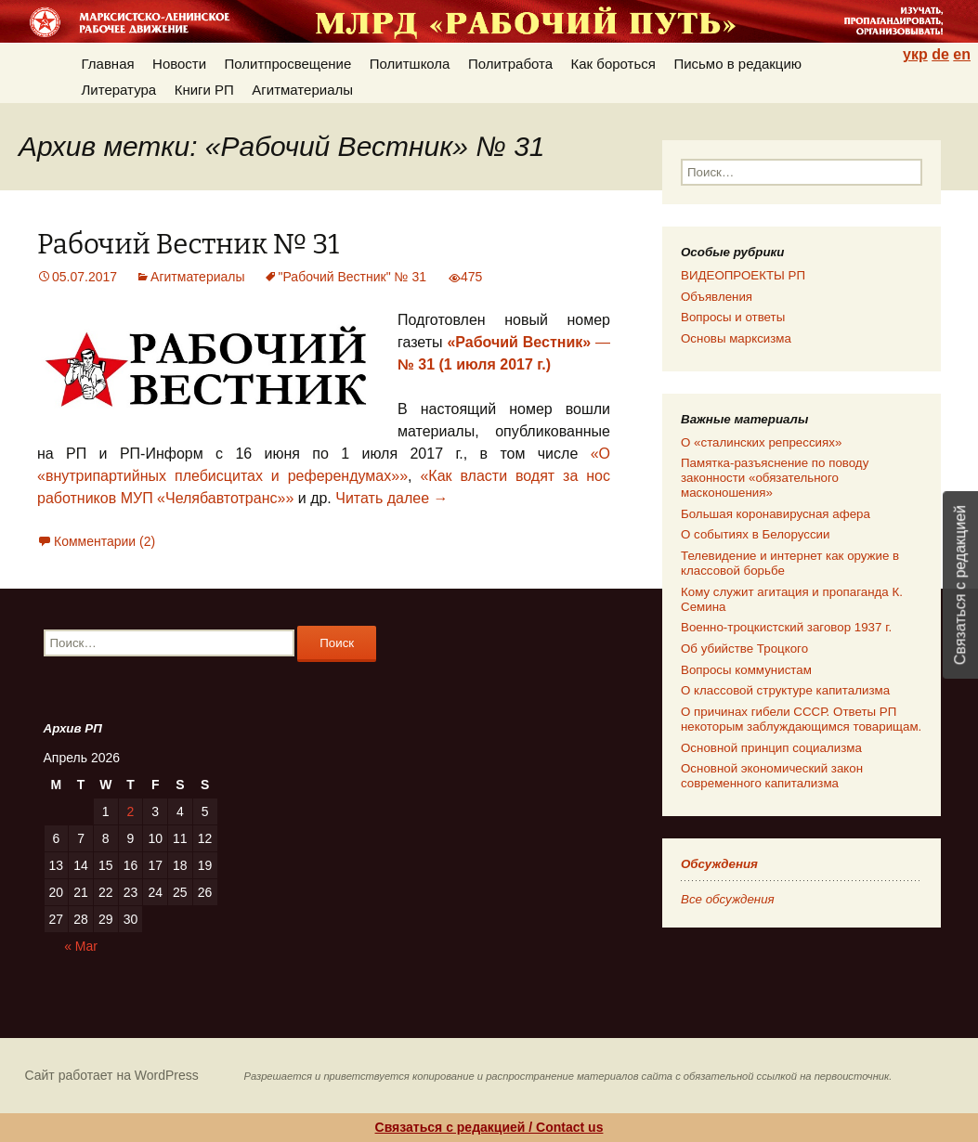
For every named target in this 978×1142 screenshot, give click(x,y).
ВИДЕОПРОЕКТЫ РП (743, 275)
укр (915, 54)
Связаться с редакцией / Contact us (489, 1127)
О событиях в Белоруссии (755, 534)
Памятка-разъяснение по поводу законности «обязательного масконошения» (774, 478)
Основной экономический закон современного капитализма (772, 775)
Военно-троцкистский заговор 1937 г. (786, 627)
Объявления (716, 297)
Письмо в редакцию (737, 63)
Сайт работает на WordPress (112, 1075)
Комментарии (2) (104, 541)
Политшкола (410, 63)
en (962, 54)
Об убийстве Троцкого (744, 648)
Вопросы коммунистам (746, 670)
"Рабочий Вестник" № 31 (353, 276)
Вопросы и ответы (733, 317)
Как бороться (613, 63)
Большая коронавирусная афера (775, 514)
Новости (179, 63)
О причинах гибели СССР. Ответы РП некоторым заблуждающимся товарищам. (801, 719)
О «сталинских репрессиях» (761, 442)
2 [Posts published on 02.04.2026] (131, 811)
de (940, 54)
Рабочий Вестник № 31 (188, 244)
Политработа (510, 63)
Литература (119, 89)
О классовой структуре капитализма (785, 690)
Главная (108, 63)
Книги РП (204, 89)
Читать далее (391, 498)
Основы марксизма (736, 338)
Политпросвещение (288, 63)
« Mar (81, 946)
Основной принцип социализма (771, 748)
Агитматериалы (302, 89)
